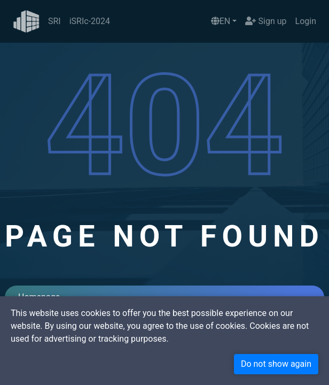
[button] (224, 21)
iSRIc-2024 (89, 21)
